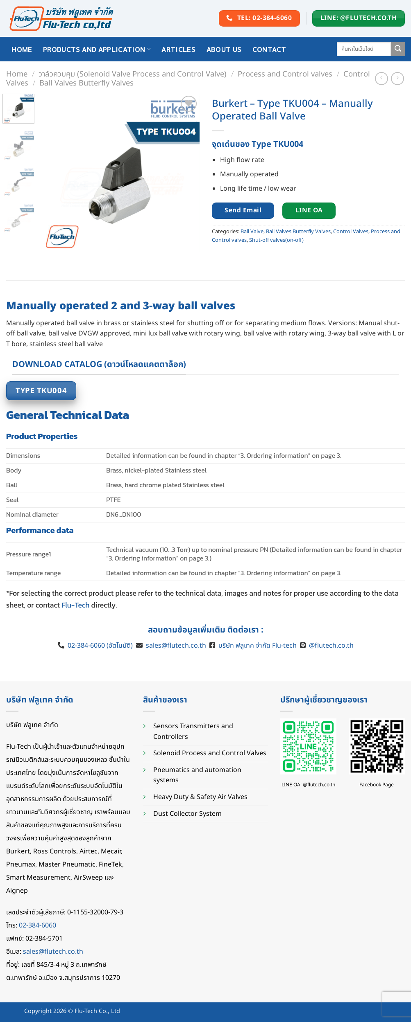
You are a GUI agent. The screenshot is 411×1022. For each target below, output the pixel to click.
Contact (269, 49)
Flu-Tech (75, 605)
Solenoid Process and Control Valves (209, 753)
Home (16, 74)
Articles (178, 49)
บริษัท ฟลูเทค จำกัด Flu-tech (257, 646)
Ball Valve (252, 231)
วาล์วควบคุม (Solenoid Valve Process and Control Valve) (133, 74)
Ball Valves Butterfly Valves (86, 83)
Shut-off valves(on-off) (276, 240)
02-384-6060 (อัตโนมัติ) (99, 646)
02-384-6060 (37, 925)
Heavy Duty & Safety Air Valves (200, 797)
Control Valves (350, 231)
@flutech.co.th (331, 646)
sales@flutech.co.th (176, 646)
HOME (21, 49)
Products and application (97, 49)
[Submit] (398, 49)
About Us (224, 49)
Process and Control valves (285, 74)
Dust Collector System (187, 814)
